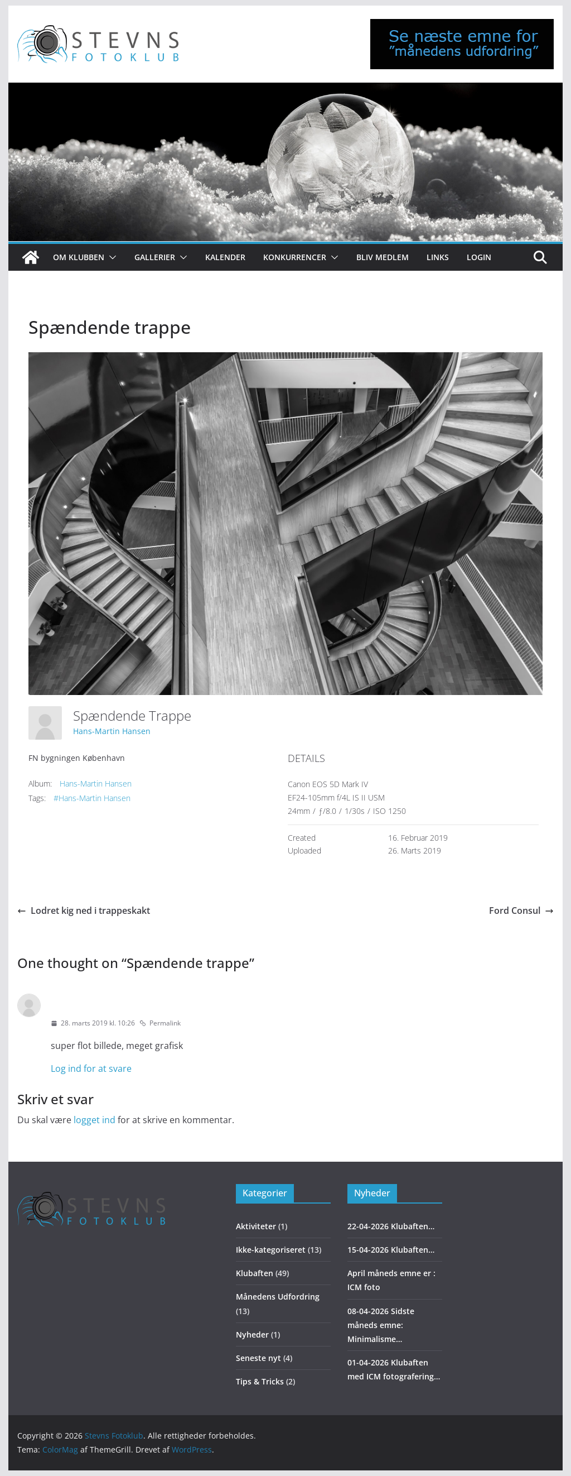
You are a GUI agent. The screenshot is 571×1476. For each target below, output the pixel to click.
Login (479, 257)
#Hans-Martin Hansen (92, 798)
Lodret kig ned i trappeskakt (83, 910)
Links (438, 257)
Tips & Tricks (260, 1381)
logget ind (94, 1120)
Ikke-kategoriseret (271, 1249)
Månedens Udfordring (278, 1296)
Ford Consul (521, 910)
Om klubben (78, 257)
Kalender (225, 257)
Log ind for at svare (91, 1068)
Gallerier (154, 257)
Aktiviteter (256, 1226)
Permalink (160, 1023)
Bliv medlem (382, 257)
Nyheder (252, 1334)
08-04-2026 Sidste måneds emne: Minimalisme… (380, 1325)
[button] (110, 257)
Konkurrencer (294, 257)
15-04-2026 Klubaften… (390, 1249)
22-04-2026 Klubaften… (390, 1226)
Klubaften (254, 1273)
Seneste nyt (258, 1358)
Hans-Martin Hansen (112, 731)
